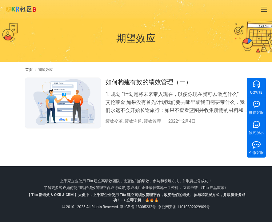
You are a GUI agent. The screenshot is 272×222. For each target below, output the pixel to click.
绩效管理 (152, 121)
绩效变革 (114, 121)
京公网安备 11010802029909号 (184, 207)
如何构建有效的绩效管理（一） (149, 82)
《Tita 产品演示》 (213, 188)
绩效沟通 (133, 121)
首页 (29, 70)
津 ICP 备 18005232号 (138, 207)
